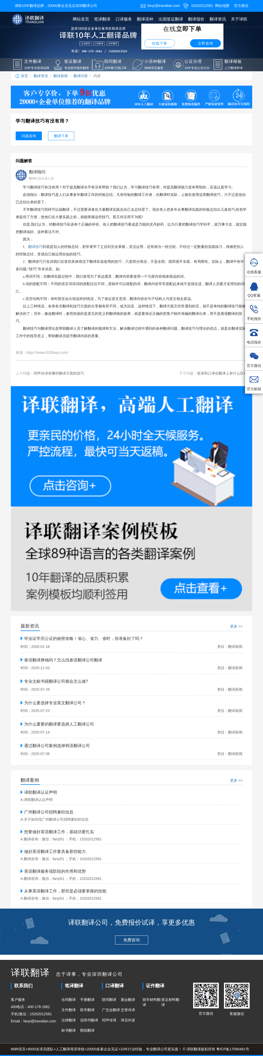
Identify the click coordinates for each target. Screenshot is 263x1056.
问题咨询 (29, 136)
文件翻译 (68, 1010)
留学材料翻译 (152, 1002)
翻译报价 (196, 19)
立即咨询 (205, 43)
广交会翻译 (111, 1010)
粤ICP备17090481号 (232, 1049)
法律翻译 (68, 1020)
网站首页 (81, 19)
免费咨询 (131, 940)
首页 (21, 76)
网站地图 (222, 6)
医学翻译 (87, 1010)
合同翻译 (68, 1000)
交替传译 (128, 1010)
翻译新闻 (60, 76)
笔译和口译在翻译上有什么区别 (222, 373)
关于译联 (239, 19)
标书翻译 (68, 1030)
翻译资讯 (218, 19)
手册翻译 (87, 1000)
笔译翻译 (102, 19)
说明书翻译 (89, 1020)
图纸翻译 (87, 1030)
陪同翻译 (109, 1000)
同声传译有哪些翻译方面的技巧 (59, 373)
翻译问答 (80, 76)
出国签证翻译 (170, 19)
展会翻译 (128, 1000)
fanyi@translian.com (160, 6)
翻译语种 (145, 19)
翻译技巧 (35, 247)
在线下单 (159, 43)
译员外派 (128, 1020)
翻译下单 (61, 136)
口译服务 (124, 19)
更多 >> (236, 626)
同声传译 (109, 1020)
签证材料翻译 (170, 1002)
